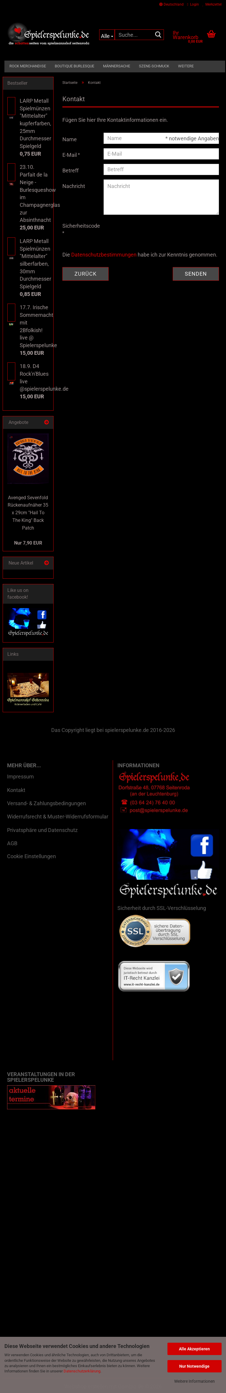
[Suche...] (107, 34)
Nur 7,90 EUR (28, 543)
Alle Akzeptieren (194, 1349)
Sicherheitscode (80, 226)
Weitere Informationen (194, 1381)
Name (69, 139)
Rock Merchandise (27, 66)
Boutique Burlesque (74, 66)
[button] (171, 4)
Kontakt (16, 790)
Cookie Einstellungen (31, 856)
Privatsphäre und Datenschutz (42, 830)
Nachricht (73, 186)
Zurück (85, 274)
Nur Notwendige (194, 1366)
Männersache (116, 66)
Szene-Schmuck (154, 66)
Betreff (70, 170)
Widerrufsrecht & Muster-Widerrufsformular (57, 816)
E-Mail (70, 155)
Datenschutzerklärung (82, 1371)
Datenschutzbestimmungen (104, 255)
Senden (196, 274)
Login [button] (193, 4)
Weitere (186, 66)
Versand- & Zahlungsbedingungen (46, 803)
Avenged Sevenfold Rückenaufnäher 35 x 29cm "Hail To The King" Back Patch (28, 513)
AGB (12, 843)
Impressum (20, 776)
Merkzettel (212, 4)
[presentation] (148, 230)
